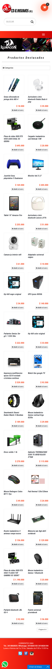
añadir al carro (17, 110)
